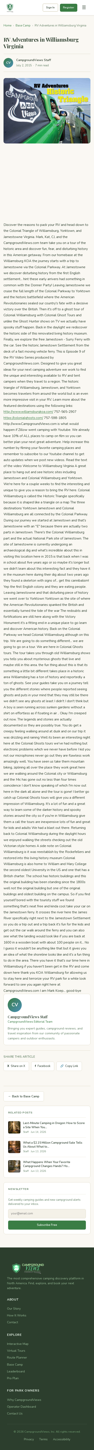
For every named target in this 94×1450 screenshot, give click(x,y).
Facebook (43, 1066)
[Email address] (47, 1213)
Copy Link (69, 1066)
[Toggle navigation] (84, 8)
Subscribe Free (47, 1225)
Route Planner (17, 1357)
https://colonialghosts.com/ (23, 418)
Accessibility (61, 1439)
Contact (12, 1322)
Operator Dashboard (21, 1407)
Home (7, 26)
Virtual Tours (16, 1351)
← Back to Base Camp (23, 1096)
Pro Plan (13, 1378)
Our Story (14, 1309)
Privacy (29, 1439)
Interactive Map (18, 1344)
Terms (43, 1439)
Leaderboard (16, 1371)
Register (68, 7)
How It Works (16, 1315)
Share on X (16, 1066)
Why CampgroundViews (24, 1400)
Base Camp (23, 26)
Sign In (50, 7)
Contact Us (15, 1413)
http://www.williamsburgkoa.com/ (28, 411)
